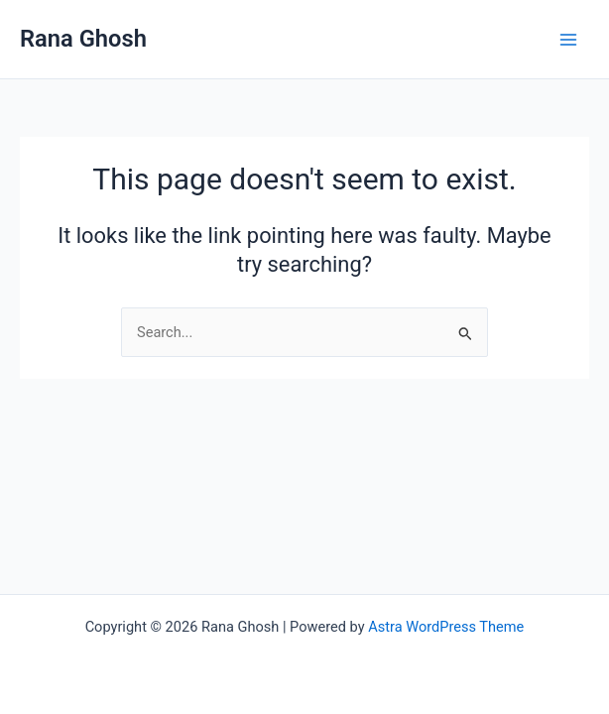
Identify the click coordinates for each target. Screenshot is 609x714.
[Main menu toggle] (568, 39)
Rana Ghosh (83, 39)
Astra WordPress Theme (446, 627)
